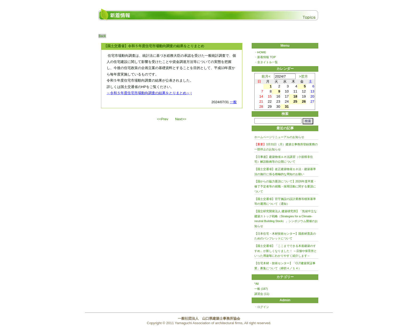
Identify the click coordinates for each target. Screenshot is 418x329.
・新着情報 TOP (265, 57)
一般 (233, 102)
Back (102, 36)
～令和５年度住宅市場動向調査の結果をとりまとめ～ (148, 93)
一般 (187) (261, 288)
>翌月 (303, 76)
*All (256, 283)
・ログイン (261, 306)
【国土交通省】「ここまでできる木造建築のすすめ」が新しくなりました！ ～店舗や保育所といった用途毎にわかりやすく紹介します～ (285, 250)
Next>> (180, 119)
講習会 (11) (261, 293)
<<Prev (162, 119)
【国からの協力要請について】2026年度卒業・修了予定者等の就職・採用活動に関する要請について (285, 186)
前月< (266, 76)
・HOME (260, 52)
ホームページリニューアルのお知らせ (279, 137)
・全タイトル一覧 (266, 62)
